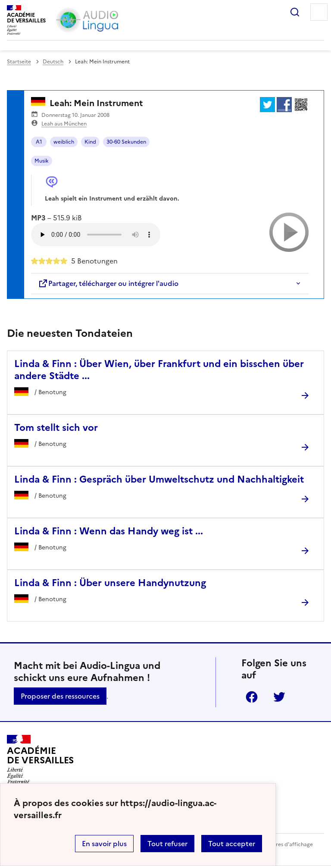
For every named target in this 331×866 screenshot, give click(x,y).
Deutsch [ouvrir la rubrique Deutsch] (53, 62)
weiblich (63, 142)
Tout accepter (231, 843)
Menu (319, 12)
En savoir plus (104, 843)
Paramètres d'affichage (284, 844)
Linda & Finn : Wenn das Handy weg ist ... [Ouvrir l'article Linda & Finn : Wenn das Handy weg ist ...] (108, 531)
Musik (41, 161)
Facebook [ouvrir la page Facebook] (251, 697)
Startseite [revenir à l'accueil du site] (19, 62)
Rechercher (294, 12)
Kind (90, 142)
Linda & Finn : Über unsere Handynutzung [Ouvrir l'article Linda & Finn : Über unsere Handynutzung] (110, 583)
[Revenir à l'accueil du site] (40, 759)
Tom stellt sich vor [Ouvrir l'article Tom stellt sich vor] (56, 427)
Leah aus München (64, 124)
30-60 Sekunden (126, 142)
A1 (39, 142)
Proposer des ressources (60, 696)
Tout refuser (167, 843)
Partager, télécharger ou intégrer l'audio (108, 283)
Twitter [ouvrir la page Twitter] (279, 697)
